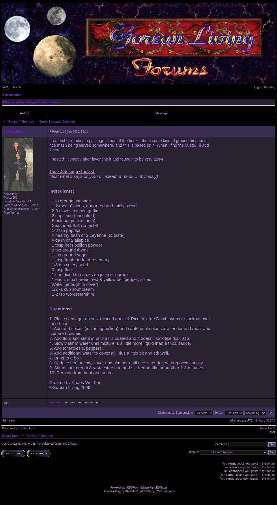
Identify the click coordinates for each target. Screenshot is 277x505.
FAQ (5, 87)
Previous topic (11, 428)
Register (269, 87)
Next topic (29, 428)
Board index (11, 435)
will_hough (169, 491)
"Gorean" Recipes (20, 121)
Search (16, 87)
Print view (8, 420)
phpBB (126, 487)
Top (6, 403)
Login (257, 87)
